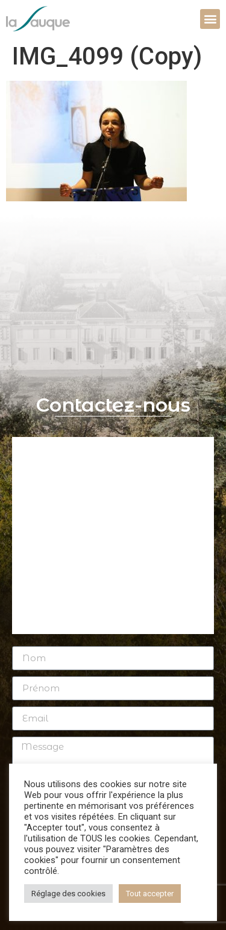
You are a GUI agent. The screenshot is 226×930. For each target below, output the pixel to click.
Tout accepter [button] (150, 893)
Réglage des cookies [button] (68, 893)
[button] (210, 19)
